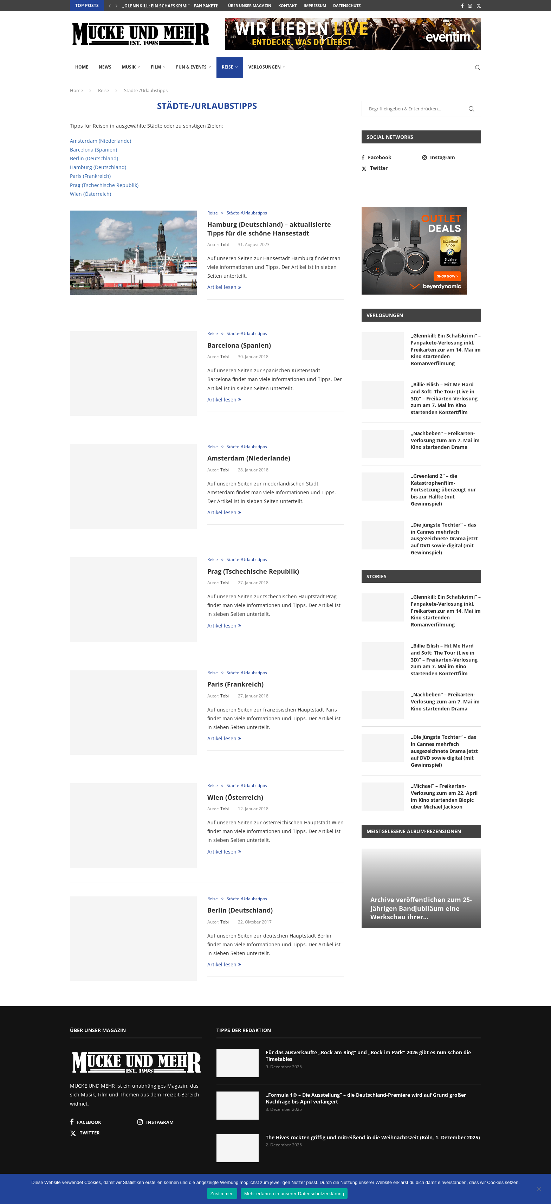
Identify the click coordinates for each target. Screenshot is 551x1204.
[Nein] (539, 1189)
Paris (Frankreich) (90, 176)
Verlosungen (264, 67)
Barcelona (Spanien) (93, 149)
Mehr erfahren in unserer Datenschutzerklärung (294, 1193)
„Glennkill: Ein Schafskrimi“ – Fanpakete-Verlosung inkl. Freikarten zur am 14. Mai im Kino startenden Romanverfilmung (446, 349)
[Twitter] (479, 5)
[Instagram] (470, 5)
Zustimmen (222, 1193)
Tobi (224, 244)
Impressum (315, 5)
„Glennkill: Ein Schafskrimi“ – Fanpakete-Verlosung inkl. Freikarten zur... (210, 6)
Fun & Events (191, 67)
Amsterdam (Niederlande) (100, 140)
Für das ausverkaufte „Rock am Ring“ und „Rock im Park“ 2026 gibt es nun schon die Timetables (368, 1056)
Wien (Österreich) (90, 194)
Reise (227, 67)
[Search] (477, 67)
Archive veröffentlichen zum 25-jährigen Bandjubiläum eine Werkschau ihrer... (421, 908)
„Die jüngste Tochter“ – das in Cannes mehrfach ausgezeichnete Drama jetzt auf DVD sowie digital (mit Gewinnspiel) (444, 538)
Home (81, 67)
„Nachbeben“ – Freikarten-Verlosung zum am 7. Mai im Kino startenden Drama (445, 440)
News (105, 67)
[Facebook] (462, 5)
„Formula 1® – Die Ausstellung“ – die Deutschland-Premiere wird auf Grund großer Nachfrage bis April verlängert (366, 1098)
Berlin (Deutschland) (94, 158)
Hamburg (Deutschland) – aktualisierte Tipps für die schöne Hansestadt (269, 228)
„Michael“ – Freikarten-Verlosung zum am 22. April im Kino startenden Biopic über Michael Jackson (444, 796)
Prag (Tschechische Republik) (104, 185)
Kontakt (287, 5)
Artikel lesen (224, 287)
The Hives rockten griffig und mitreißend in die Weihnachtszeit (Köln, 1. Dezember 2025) (373, 1137)
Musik (129, 67)
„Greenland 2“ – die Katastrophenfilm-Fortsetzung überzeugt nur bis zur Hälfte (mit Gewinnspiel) (443, 489)
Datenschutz (347, 5)
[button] (109, 5)
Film (156, 67)
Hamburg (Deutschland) (98, 167)
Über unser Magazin (249, 5)
